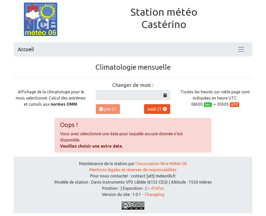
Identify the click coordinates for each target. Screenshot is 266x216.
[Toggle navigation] (241, 49)
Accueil (26, 49)
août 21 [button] (157, 109)
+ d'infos (156, 188)
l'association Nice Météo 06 (161, 163)
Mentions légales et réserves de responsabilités (133, 169)
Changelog (154, 194)
